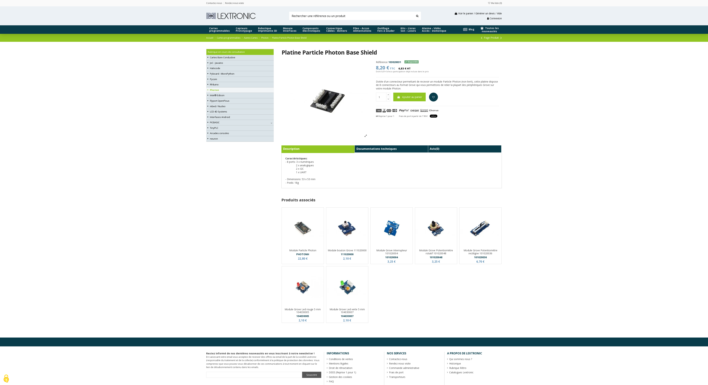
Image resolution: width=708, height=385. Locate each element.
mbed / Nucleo (217, 106)
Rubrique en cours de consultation (226, 51)
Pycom (213, 79)
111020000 (347, 254)
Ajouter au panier (409, 97)
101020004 (391, 257)
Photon (214, 90)
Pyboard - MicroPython (222, 73)
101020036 (480, 257)
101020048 (436, 257)
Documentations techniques (376, 149)
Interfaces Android (220, 117)
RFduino (214, 84)
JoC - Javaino (216, 62)
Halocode (215, 68)
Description (291, 149)
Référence (382, 62)
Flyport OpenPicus (219, 100)
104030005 (302, 316)
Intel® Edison (217, 95)
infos (433, 116)
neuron (214, 138)
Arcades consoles (219, 133)
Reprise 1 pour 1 (385, 116)
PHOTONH (302, 254)
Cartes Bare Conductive (222, 57)
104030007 (347, 316)
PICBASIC (214, 122)
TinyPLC (214, 127)
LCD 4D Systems (218, 111)
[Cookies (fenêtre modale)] (6, 379)
